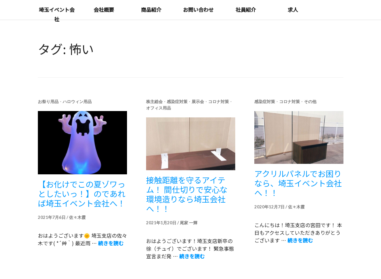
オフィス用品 (158, 107)
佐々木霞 (77, 217)
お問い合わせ (198, 9)
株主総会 (154, 101)
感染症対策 (177, 101)
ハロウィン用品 (77, 101)
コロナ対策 (218, 101)
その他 (310, 101)
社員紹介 (246, 9)
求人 (293, 9)
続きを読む (110, 243)
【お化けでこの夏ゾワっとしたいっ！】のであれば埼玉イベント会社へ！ (81, 193)
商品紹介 (151, 9)
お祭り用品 (48, 101)
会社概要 (104, 9)
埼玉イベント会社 (56, 14)
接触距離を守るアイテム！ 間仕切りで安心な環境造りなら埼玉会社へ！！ (187, 194)
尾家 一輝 (188, 222)
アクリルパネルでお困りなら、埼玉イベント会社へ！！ (298, 183)
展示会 (198, 101)
